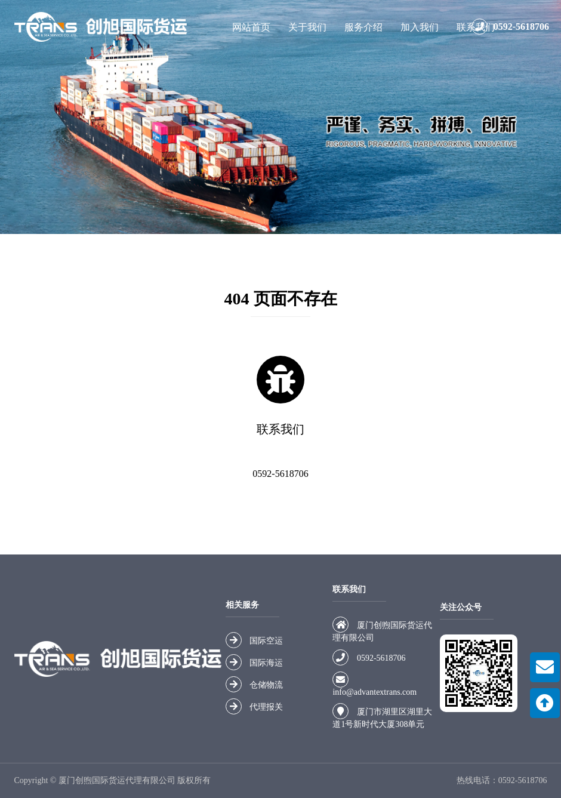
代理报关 (266, 707)
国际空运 (266, 640)
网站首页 (251, 27)
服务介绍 (363, 27)
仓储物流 (266, 684)
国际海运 (266, 662)
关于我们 (307, 27)
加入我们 (419, 27)
